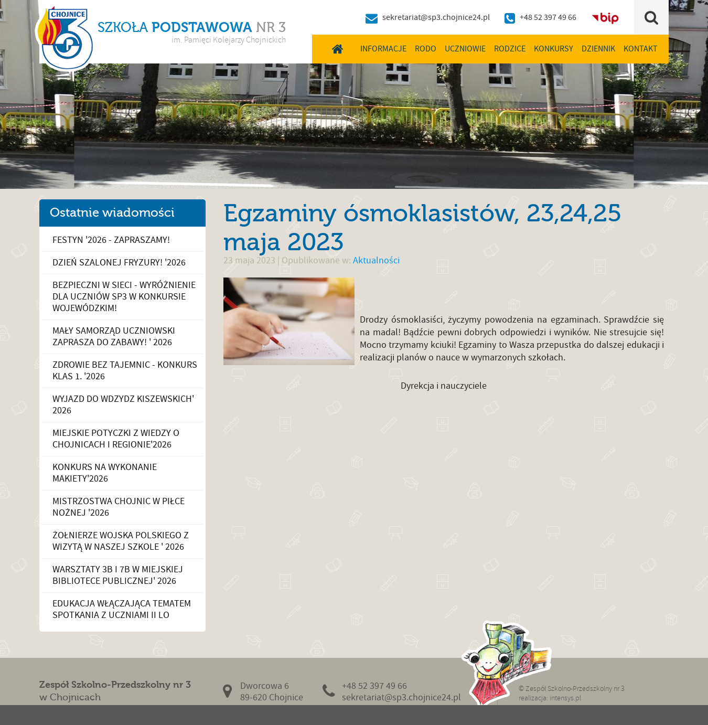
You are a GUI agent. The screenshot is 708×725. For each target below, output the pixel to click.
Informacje (383, 49)
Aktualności (376, 260)
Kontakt (641, 49)
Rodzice (509, 49)
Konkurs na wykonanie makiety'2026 (104, 473)
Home (337, 49)
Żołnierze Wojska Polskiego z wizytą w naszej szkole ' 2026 (120, 541)
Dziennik (598, 49)
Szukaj (651, 17)
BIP (605, 17)
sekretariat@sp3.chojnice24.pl (436, 17)
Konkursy (553, 49)
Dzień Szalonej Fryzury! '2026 (119, 263)
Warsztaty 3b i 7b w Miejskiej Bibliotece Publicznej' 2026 (117, 575)
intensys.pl (565, 698)
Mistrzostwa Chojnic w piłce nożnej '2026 (118, 507)
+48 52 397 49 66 (548, 17)
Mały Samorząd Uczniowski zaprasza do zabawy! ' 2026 (113, 336)
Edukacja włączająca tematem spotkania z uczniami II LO (121, 609)
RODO (425, 49)
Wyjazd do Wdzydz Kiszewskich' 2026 (123, 405)
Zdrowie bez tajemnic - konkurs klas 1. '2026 (124, 370)
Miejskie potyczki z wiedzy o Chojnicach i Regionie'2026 (115, 439)
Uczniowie (465, 49)
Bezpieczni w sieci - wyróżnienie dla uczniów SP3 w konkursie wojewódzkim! (124, 296)
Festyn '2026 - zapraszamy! (111, 240)
